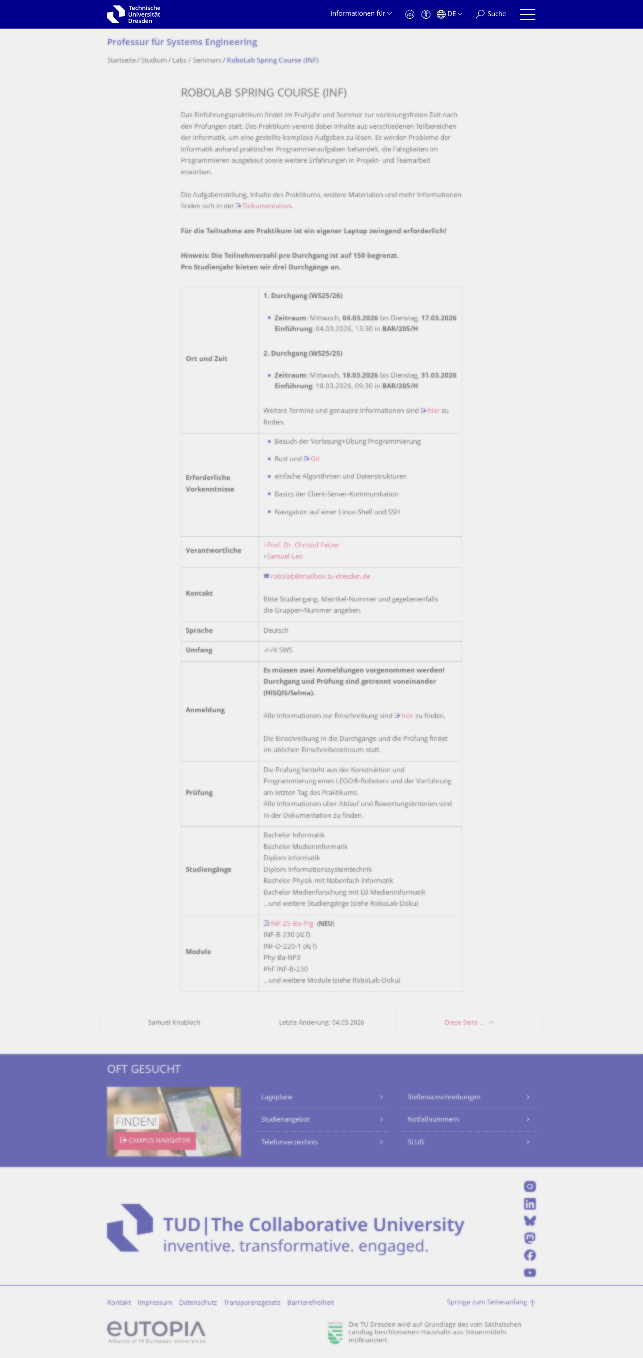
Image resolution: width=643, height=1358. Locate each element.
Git (315, 459)
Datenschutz (198, 1303)
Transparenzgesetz (252, 1303)
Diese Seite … (464, 1023)
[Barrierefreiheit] (426, 14)
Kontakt (119, 1303)
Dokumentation (267, 206)
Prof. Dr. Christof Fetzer (303, 545)
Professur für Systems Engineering (182, 43)
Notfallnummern (433, 1120)
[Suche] (491, 14)
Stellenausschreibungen (444, 1097)
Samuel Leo (285, 557)
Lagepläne (276, 1097)
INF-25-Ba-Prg (291, 924)
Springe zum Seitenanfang (487, 1302)
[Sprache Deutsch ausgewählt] (449, 14)
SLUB (416, 1142)
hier (434, 411)
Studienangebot (285, 1120)
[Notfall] (410, 14)
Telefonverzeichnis (289, 1142)
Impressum (155, 1303)
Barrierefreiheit (310, 1303)
